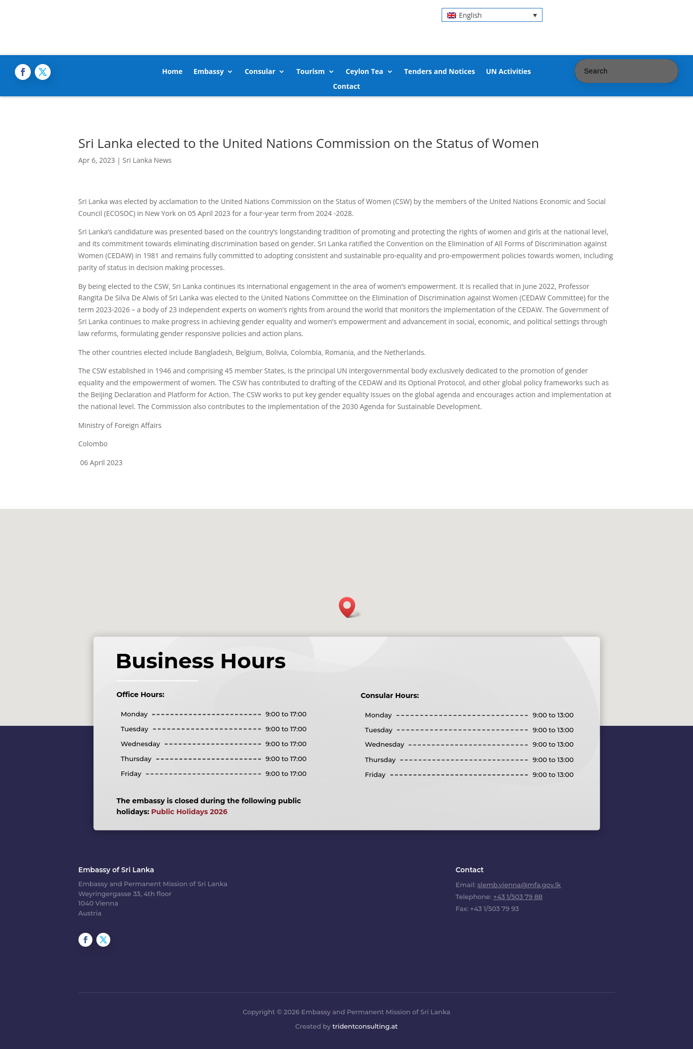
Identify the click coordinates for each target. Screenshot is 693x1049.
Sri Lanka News (147, 160)
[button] (492, 14)
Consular (259, 72)
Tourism (310, 72)
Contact (346, 87)
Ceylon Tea (365, 72)
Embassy (209, 72)
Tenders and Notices (439, 72)
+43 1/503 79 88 (517, 897)
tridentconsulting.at (364, 1026)
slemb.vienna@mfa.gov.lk (519, 885)
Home (172, 72)
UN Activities (508, 72)
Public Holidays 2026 (189, 811)
